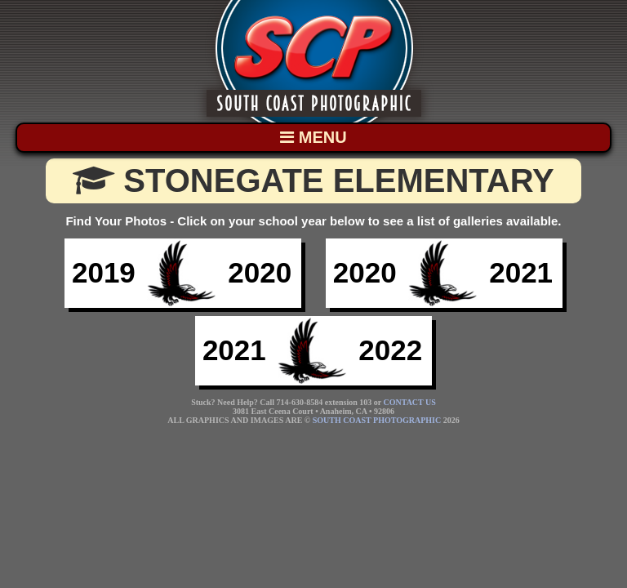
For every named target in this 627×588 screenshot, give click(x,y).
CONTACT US (410, 402)
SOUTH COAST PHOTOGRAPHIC (377, 420)
